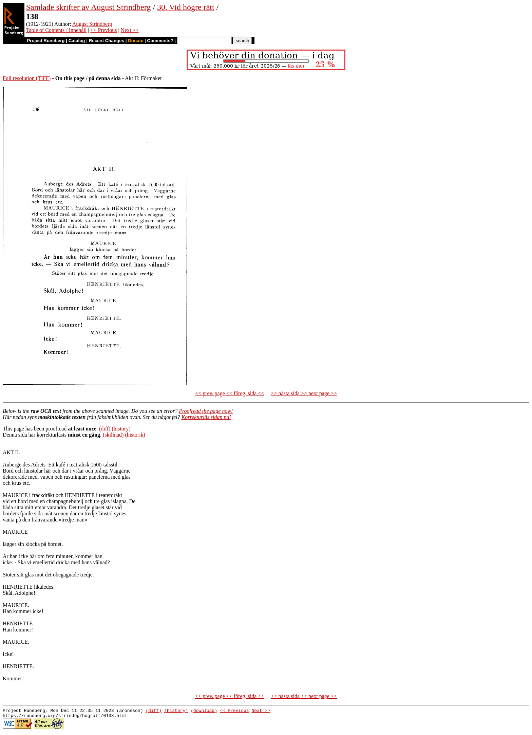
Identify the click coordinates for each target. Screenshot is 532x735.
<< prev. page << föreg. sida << (229, 393)
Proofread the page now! (206, 411)
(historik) (135, 435)
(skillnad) (113, 435)
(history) (121, 428)
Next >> (130, 30)
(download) (204, 711)
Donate (135, 40)
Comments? (160, 40)
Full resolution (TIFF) (27, 78)
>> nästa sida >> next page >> (304, 393)
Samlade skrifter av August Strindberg (88, 7)
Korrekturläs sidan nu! (206, 417)
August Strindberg (92, 24)
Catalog (77, 40)
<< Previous (103, 30)
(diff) (104, 428)
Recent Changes (106, 40)
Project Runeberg (45, 40)
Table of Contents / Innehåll (56, 30)
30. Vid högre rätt (185, 7)
